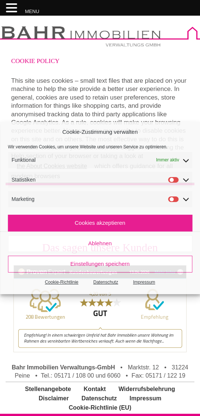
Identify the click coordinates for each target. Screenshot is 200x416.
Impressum (144, 282)
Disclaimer (54, 398)
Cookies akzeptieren (100, 223)
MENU (32, 11)
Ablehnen (100, 243)
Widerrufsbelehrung (146, 389)
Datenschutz (105, 282)
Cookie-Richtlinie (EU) (100, 407)
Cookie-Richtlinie (61, 282)
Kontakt (95, 389)
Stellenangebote (48, 389)
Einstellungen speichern (100, 264)
